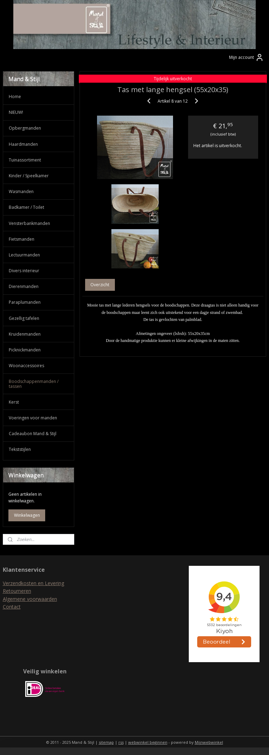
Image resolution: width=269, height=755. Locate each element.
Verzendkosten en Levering (33, 583)
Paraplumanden (25, 302)
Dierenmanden (24, 286)
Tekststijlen (20, 449)
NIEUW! (16, 112)
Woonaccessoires (26, 366)
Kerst (14, 402)
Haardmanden (23, 144)
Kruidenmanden (25, 334)
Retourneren (17, 591)
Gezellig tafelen (24, 318)
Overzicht (100, 285)
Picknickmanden (25, 350)
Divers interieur (24, 271)
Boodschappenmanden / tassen (33, 383)
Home (15, 96)
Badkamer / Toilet (26, 207)
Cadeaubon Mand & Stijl (32, 434)
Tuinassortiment (25, 160)
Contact (12, 606)
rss (121, 742)
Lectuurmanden (24, 255)
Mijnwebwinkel (209, 742)
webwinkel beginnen (147, 742)
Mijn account (246, 57)
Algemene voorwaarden (30, 599)
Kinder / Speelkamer (29, 176)
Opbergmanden (25, 128)
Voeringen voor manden (33, 418)
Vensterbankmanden (29, 223)
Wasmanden (21, 191)
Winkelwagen (27, 515)
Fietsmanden (21, 239)
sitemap (106, 742)
